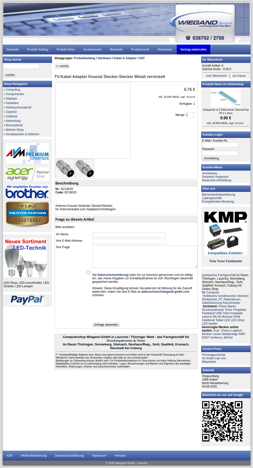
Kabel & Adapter (125, 58)
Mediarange (230, 334)
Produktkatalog (84, 58)
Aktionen (243, 296)
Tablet (219, 320)
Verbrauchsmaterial (18, 107)
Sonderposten (92, 49)
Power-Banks (227, 306)
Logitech (236, 330)
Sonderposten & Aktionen (22, 134)
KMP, (242, 334)
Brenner (227, 316)
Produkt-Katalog (37, 49)
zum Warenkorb (216, 76)
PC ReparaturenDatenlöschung (221, 301)
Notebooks (210, 296)
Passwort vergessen (215, 177)
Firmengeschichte (214, 355)
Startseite (12, 49)
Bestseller (116, 49)
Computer (212, 292)
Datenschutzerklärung (69, 455)
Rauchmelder (231, 303)
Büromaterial (14, 125)
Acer (217, 330)
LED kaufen (210, 323)
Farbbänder (234, 261)
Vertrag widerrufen (193, 49)
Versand (120, 455)
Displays (11, 98)
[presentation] (129, 311)
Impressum (99, 455)
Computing (13, 89)
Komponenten (15, 94)
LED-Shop (237, 320)
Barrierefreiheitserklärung (218, 194)
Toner (141, 340)
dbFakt (228, 337)
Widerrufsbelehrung (34, 455)
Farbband (208, 313)
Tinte (212, 261)
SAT (142, 58)
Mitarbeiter (209, 362)
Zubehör (11, 112)
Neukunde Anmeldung (216, 180)
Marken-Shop (15, 129)
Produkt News (66, 49)
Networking (13, 121)
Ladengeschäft (212, 198)
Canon (217, 334)
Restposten (209, 299)
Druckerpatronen (120, 340)
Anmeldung (209, 173)
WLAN (217, 316)
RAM (237, 316)
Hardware (12, 103)
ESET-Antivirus (212, 337)
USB (218, 313)
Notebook (208, 320)
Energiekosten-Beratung (218, 201)
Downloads (164, 49)
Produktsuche (140, 49)
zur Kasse (239, 76)
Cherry (225, 330)
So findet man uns (214, 358)
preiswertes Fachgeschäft (219, 275)
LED (227, 320)
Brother (207, 334)
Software (12, 116)
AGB (9, 455)
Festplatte (239, 310)
